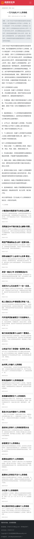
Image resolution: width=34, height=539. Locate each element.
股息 (14, 149)
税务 (13, 77)
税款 (27, 103)
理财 (10, 8)
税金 (12, 74)
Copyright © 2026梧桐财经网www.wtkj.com (14, 533)
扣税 (22, 80)
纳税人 (11, 103)
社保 (27, 21)
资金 (20, 116)
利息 (10, 149)
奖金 (6, 149)
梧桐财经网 (5, 8)
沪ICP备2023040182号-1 (15, 536)
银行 (27, 190)
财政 (8, 113)
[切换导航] (30, 2)
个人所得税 (24, 23)
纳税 (11, 33)
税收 (13, 129)
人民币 (18, 23)
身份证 (14, 190)
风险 (17, 96)
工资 (7, 21)
